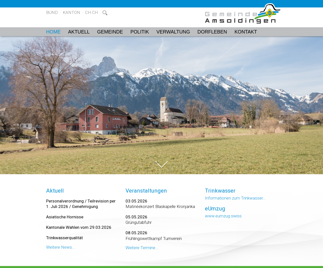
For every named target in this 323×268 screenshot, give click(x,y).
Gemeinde (110, 31)
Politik (139, 31)
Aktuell (79, 31)
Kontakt (245, 31)
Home (53, 31)
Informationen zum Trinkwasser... (235, 198)
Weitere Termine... (142, 247)
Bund (52, 12)
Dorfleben (212, 31)
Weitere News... (60, 247)
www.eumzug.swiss (223, 215)
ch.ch (91, 12)
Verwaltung (173, 31)
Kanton (71, 12)
